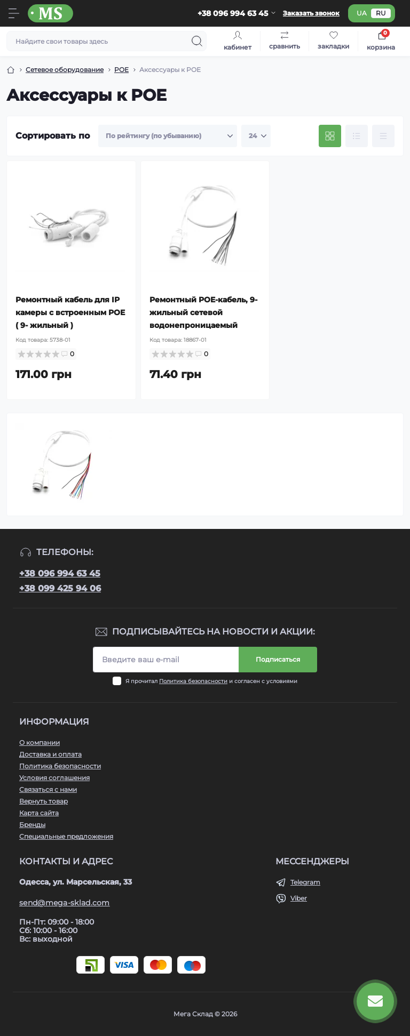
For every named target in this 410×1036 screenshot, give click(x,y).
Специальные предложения (66, 836)
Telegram (305, 882)
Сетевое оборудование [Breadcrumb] (65, 70)
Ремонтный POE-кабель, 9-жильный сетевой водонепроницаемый (203, 312)
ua (362, 13)
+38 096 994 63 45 (59, 573)
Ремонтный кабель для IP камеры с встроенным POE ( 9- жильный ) (70, 312)
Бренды (32, 825)
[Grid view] (330, 136)
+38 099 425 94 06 (60, 588)
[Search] (197, 41)
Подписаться (278, 659)
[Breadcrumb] (10, 70)
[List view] (356, 136)
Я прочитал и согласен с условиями (211, 681)
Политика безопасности (193, 681)
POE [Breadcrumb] (121, 70)
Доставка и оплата (50, 754)
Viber (298, 898)
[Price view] (383, 136)
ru (381, 13)
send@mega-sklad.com (64, 902)
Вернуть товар (43, 801)
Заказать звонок (311, 13)
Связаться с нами (48, 789)
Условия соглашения (54, 778)
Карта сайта (39, 813)
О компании (39, 742)
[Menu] (14, 13)
